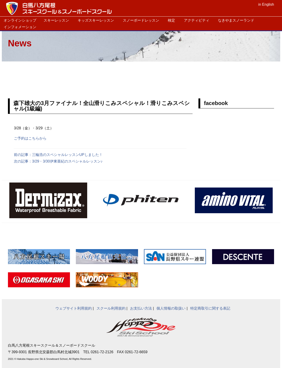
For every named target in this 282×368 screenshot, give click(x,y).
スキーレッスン (56, 20)
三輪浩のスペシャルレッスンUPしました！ (67, 155)
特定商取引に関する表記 (210, 308)
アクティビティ (196, 20)
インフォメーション (20, 27)
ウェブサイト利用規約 (73, 308)
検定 (171, 20)
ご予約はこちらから (30, 138)
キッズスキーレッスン (96, 20)
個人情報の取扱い (171, 308)
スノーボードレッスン (141, 20)
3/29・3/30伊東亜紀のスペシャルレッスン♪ (67, 161)
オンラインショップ (20, 20)
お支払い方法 (141, 308)
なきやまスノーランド (236, 20)
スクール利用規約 (111, 308)
